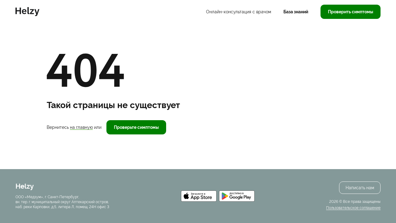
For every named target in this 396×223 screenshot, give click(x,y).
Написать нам (360, 187)
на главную (81, 127)
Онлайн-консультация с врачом (238, 11)
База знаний (295, 11)
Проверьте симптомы (136, 127)
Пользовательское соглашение (353, 208)
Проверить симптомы (350, 11)
